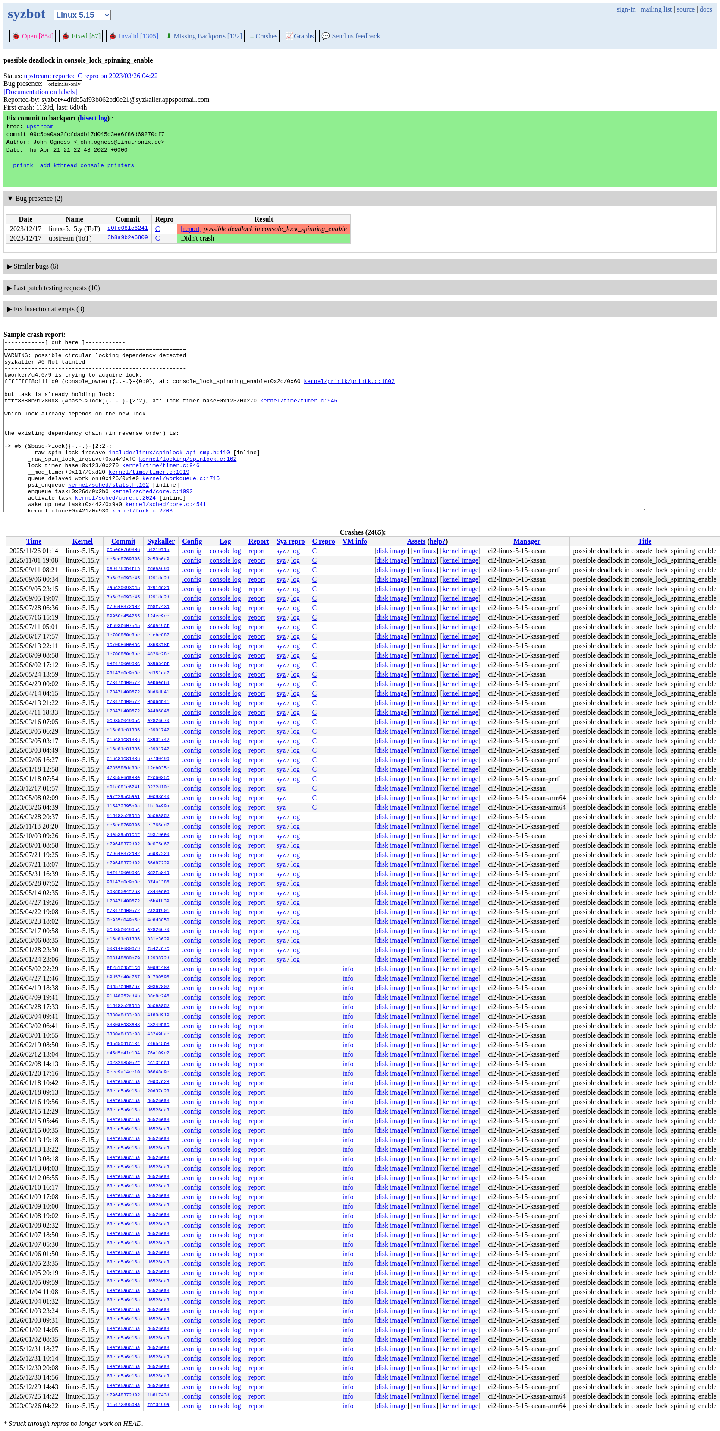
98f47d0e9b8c (123, 664)
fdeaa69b (158, 569)
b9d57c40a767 (123, 978)
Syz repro (291, 541)
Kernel (82, 541)
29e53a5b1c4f (123, 835)
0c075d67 (158, 845)
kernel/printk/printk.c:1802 (349, 390)
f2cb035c (158, 769)
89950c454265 (123, 617)
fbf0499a (158, 807)
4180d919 (158, 1016)
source (686, 9)
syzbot (26, 13)
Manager (526, 541)
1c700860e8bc (123, 636)
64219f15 (158, 550)
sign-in (625, 9)
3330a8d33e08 (123, 1016)
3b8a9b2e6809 (127, 238)
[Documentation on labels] (40, 91)
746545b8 (158, 1044)
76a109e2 (158, 1054)
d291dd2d (158, 579)
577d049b (158, 759)
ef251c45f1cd (123, 968)
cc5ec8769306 (123, 550)
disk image (392, 550)
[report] (191, 228)
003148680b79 (123, 949)
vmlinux (424, 550)
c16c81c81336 (123, 731)
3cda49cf (158, 626)
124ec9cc (158, 617)
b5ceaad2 (158, 816)
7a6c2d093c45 (123, 579)
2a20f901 (158, 911)
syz (281, 550)
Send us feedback (350, 36)
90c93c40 (158, 797)
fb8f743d (158, 607)
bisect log (93, 118)
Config (192, 541)
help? (438, 541)
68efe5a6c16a (123, 1082)
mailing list (656, 9)
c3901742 (158, 731)
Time (33, 541)
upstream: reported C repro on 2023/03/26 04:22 (91, 75)
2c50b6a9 (158, 560)
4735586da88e (123, 769)
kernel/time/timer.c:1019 (149, 499)
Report (258, 541)
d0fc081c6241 (127, 229)
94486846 (158, 712)
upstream (39, 126)
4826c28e (158, 655)
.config (191, 550)
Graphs (299, 36)
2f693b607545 (123, 626)
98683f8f (158, 645)
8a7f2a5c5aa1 (123, 797)
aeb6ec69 (158, 683)
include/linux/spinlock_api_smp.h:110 (169, 475)
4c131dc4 (158, 1063)
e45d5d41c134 (123, 1044)
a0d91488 (158, 968)
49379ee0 (158, 835)
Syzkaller (161, 541)
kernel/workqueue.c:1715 (181, 506)
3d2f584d (158, 873)
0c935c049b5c (123, 721)
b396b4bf (158, 664)
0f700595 (158, 978)
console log (225, 550)
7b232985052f (123, 1063)
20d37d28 (158, 1082)
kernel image (460, 550)
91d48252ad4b (123, 816)
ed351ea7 (158, 674)
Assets (416, 541)
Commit (123, 541)
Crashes (264, 36)
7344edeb (158, 892)
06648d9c (158, 1073)
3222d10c (158, 788)
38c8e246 (158, 997)
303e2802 (158, 987)
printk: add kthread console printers (73, 165)
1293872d (158, 959)
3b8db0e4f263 (123, 892)
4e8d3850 (158, 921)
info (348, 968)
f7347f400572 (123, 683)
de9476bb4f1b (123, 569)
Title (645, 541)
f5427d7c (158, 949)
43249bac (158, 1025)
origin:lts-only (64, 84)
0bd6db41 (158, 693)
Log (225, 541)
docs (706, 9)
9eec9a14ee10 (123, 1073)
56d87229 (158, 854)
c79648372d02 (123, 607)
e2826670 (158, 721)
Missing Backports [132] (204, 36)
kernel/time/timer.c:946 (298, 413)
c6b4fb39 (158, 902)
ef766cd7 (158, 826)
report (256, 550)
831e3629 (158, 940)
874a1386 (158, 883)
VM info (355, 541)
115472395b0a (123, 807)
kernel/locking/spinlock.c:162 (187, 483)
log (295, 550)
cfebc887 (158, 636)
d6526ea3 (158, 1101)
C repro (323, 541)
